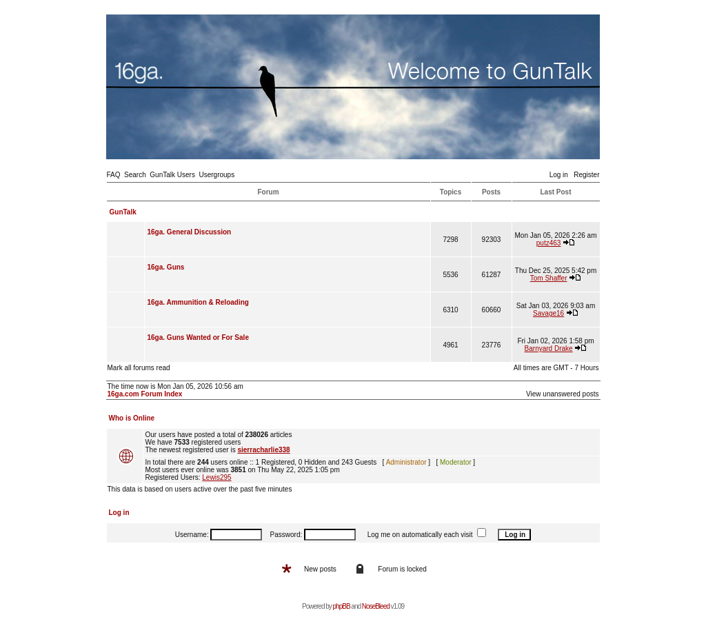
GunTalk (123, 212)
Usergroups (216, 175)
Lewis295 (216, 477)
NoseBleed (376, 606)
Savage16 (548, 313)
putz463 (548, 243)
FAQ (114, 175)
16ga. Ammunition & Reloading (198, 302)
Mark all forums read (139, 368)
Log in (558, 175)
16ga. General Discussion (190, 232)
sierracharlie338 (263, 450)
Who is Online (132, 418)
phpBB (341, 606)
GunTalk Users (172, 175)
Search (135, 175)
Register (586, 175)
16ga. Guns (166, 267)
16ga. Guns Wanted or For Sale (198, 337)
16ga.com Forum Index (145, 394)
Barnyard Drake (549, 348)
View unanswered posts (562, 394)
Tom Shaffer (548, 278)
